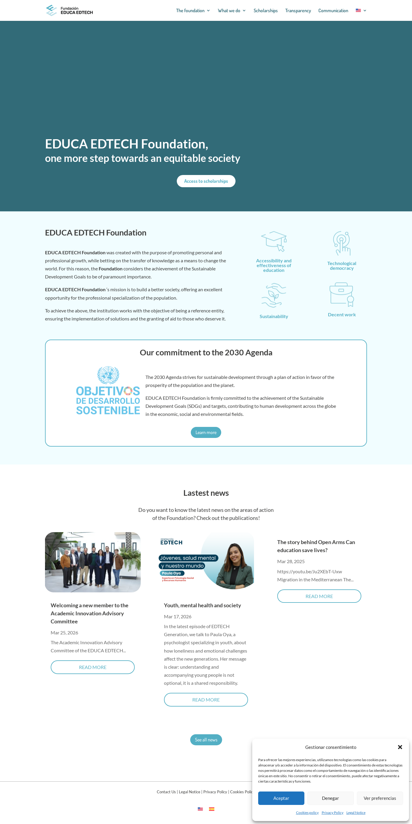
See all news (206, 740)
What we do (229, 10)
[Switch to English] (200, 809)
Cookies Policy (242, 791)
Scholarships (266, 10)
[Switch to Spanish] (211, 809)
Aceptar (281, 798)
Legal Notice (355, 812)
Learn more (206, 432)
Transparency (298, 10)
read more (92, 667)
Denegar (330, 798)
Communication (333, 10)
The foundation (190, 10)
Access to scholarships (206, 181)
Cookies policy (307, 812)
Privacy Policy (332, 812)
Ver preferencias (380, 798)
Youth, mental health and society (202, 605)
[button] (400, 747)
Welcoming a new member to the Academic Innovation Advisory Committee (89, 613)
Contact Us (166, 791)
